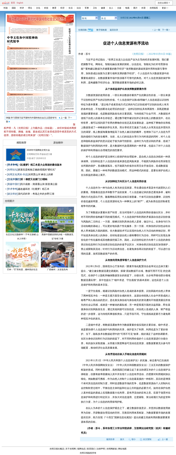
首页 (13, 3)
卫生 (95, 8)
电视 (127, 8)
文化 (38, 8)
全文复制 (145, 439)
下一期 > (166, 30)
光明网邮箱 (111, 449)
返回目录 (114, 30)
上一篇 (163, 439)
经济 (62, 8)
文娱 (119, 8)
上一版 (63, 118)
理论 (30, 8)
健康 (103, 8)
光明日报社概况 (57, 449)
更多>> (165, 8)
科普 (143, 8)
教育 (54, 8)
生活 (71, 8)
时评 (22, 8)
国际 (14, 8)
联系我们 (91, 449)
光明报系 (154, 8)
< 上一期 (156, 30)
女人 (111, 8)
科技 (46, 8)
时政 (6, 8)
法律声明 (101, 449)
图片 (135, 8)
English (20, 3)
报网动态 (81, 449)
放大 (122, 439)
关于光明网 (70, 449)
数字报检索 (101, 30)
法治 (79, 8)
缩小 (132, 439)
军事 (87, 8)
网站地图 (122, 449)
